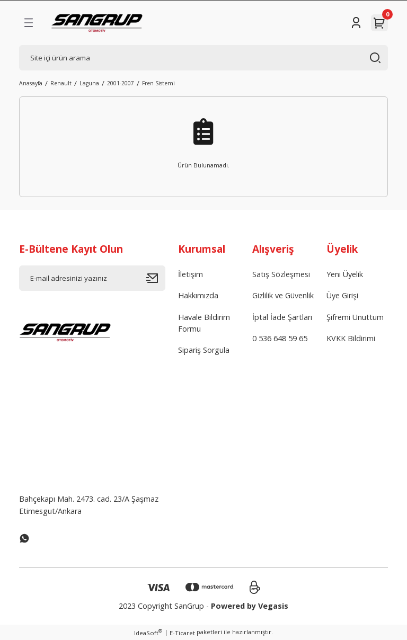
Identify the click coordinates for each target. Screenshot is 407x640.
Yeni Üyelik (344, 274)
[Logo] (97, 22)
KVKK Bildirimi (350, 338)
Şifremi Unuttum (355, 317)
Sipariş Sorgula (203, 350)
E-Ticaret (182, 633)
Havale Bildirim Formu (204, 323)
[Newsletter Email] (92, 278)
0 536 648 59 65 (279, 338)
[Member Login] (356, 22)
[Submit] (155, 278)
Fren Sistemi (158, 83)
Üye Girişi (342, 295)
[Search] (203, 57)
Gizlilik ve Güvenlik (283, 295)
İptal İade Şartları (282, 317)
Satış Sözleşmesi (281, 274)
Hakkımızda (198, 295)
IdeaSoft (148, 632)
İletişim (190, 274)
